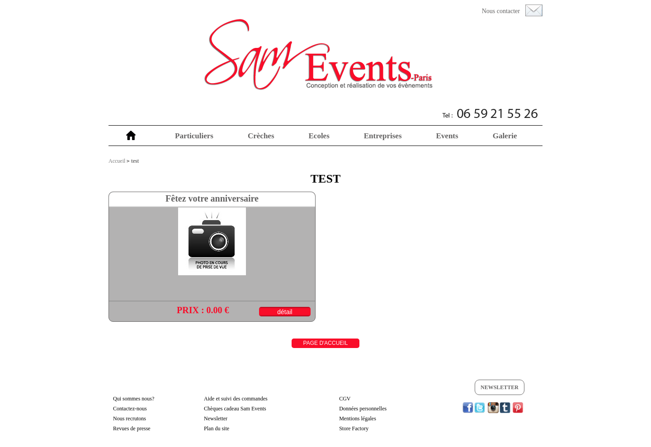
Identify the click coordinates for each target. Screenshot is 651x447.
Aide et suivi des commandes (236, 398)
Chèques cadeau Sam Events (235, 408)
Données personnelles (363, 408)
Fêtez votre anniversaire (212, 198)
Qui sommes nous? (133, 398)
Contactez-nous (130, 408)
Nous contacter (501, 11)
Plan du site (216, 428)
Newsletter (500, 387)
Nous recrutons (129, 418)
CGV (344, 398)
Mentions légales (357, 418)
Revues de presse (132, 428)
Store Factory (353, 428)
